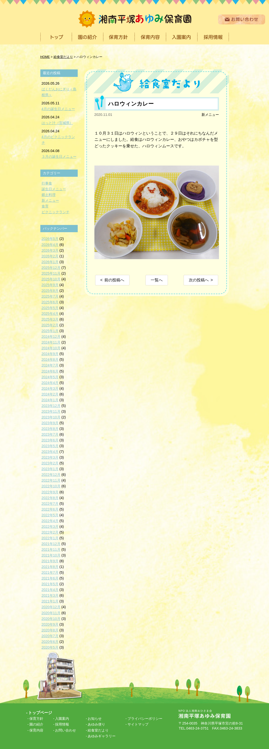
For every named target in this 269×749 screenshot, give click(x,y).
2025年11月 (51, 273)
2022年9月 (50, 492)
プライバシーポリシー (145, 719)
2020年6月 (50, 642)
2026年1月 (50, 262)
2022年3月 (50, 527)
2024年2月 (50, 394)
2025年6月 (50, 302)
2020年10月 (51, 619)
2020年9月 (50, 624)
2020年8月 (50, 630)
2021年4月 (50, 590)
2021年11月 (51, 550)
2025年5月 (50, 308)
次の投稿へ (199, 280)
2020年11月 (51, 613)
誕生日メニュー (54, 189)
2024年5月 (50, 377)
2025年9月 (50, 285)
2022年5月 (50, 515)
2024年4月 (50, 383)
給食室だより (98, 730)
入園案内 (62, 719)
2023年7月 (50, 434)
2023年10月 (51, 417)
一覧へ (157, 280)
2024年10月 (51, 348)
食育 (45, 206)
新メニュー (210, 115)
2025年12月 (51, 268)
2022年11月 (51, 480)
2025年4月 (50, 314)
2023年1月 (50, 469)
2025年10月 (51, 279)
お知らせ (95, 719)
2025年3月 (50, 319)
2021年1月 (50, 601)
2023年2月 (50, 463)
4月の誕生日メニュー (58, 109)
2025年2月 (50, 325)
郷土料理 (49, 195)
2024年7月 (50, 365)
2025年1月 (50, 331)
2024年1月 (50, 400)
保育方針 (36, 719)
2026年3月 (50, 250)
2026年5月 (50, 239)
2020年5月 (50, 647)
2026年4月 (50, 245)
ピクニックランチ (55, 212)
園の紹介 (36, 724)
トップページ (40, 713)
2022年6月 (50, 509)
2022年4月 (50, 521)
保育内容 (36, 730)
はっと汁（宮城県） (57, 123)
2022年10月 (51, 486)
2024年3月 (50, 388)
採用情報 (62, 724)
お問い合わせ (65, 730)
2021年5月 (50, 584)
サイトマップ (138, 724)
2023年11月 (51, 411)
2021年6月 (50, 578)
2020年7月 (50, 636)
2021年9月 (50, 561)
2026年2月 (50, 256)
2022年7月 (50, 504)
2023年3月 (50, 457)
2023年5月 (50, 446)
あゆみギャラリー (102, 736)
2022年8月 (50, 498)
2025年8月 (50, 291)
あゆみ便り (96, 724)
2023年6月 (50, 440)
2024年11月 (51, 342)
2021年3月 (50, 595)
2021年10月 (51, 555)
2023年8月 (50, 429)
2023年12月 (51, 406)
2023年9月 (50, 423)
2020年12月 (51, 607)
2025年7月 (50, 296)
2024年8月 (50, 360)
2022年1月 (50, 538)
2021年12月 (51, 544)
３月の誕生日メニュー (59, 157)
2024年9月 (50, 354)
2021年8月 (50, 567)
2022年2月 (50, 532)
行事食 (47, 183)
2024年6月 (50, 371)
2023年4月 (50, 452)
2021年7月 (50, 572)
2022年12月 (51, 475)
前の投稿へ (114, 280)
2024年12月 (51, 337)
